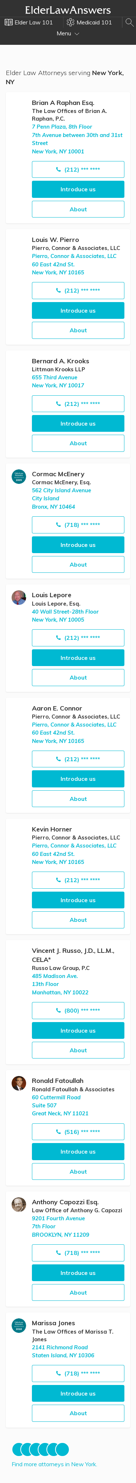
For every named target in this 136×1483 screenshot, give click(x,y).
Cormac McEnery (58, 474)
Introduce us (78, 189)
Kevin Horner (52, 829)
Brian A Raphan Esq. (63, 102)
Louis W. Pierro (55, 239)
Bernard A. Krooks (60, 361)
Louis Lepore (51, 595)
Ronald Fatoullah (57, 1080)
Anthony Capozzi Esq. (65, 1202)
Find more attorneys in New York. (54, 1464)
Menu (68, 33)
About (78, 209)
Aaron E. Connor (57, 708)
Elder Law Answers (68, 10)
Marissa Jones (53, 1323)
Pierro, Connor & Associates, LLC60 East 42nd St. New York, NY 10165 (74, 264)
